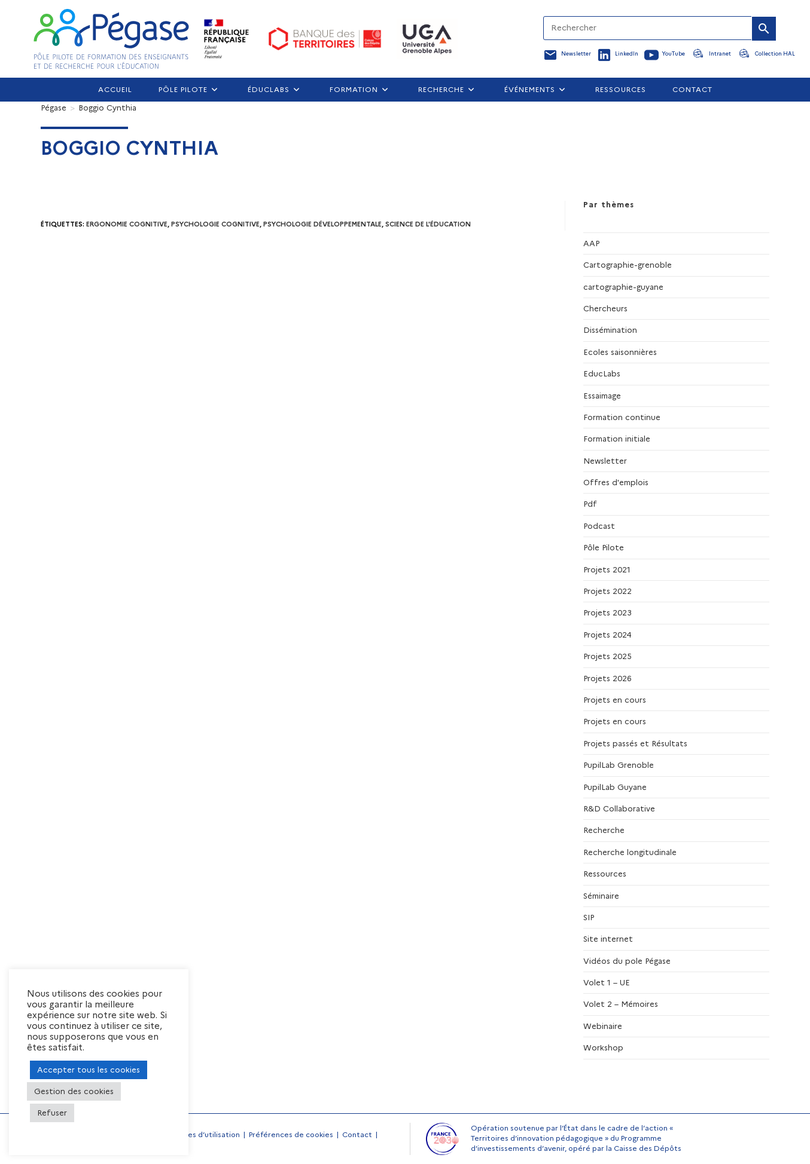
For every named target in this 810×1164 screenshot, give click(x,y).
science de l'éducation (428, 224)
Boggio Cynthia (107, 107)
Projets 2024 (607, 634)
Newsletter (605, 460)
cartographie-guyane (623, 287)
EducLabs (601, 373)
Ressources (604, 873)
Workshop (603, 1047)
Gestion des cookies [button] (74, 1091)
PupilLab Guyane (615, 787)
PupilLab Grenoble (618, 765)
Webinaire (602, 1026)
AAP (591, 243)
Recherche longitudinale (630, 852)
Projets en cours (614, 699)
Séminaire (601, 895)
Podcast (599, 526)
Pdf (590, 504)
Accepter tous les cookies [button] (88, 1069)
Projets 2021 (607, 569)
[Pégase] (53, 107)
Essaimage (602, 395)
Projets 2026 (607, 678)
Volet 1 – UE (606, 982)
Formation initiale (616, 438)
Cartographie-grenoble (627, 264)
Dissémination (610, 330)
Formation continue (621, 417)
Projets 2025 (607, 656)
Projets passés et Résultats (635, 743)
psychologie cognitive (215, 224)
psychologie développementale (322, 224)
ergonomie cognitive (127, 224)
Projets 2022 (607, 591)
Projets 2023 (607, 612)
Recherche (604, 830)
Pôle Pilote (603, 547)
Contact (357, 1134)
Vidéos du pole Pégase (627, 961)
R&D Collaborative (619, 808)
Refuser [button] (52, 1112)
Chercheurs (605, 308)
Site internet (608, 939)
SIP (588, 917)
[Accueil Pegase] (111, 39)
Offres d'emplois (615, 482)
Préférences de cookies (291, 1134)
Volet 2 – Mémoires (620, 1004)
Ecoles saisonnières (620, 352)
